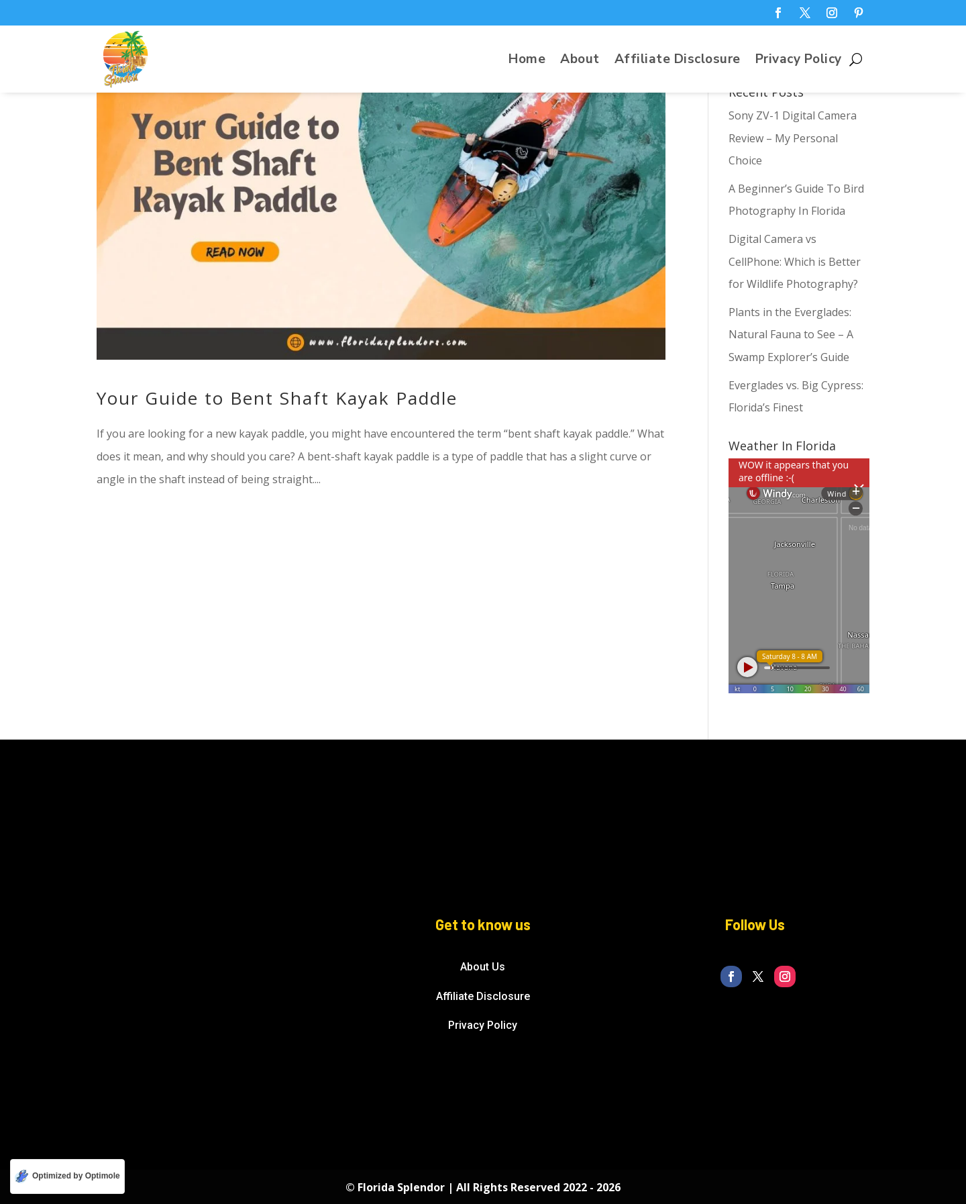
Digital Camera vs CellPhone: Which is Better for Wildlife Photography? (795, 261)
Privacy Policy (798, 61)
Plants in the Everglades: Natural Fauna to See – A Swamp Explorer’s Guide (791, 334)
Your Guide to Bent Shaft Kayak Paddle (277, 398)
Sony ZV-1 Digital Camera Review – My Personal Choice (793, 138)
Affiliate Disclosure (677, 61)
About (580, 61)
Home (526, 61)
